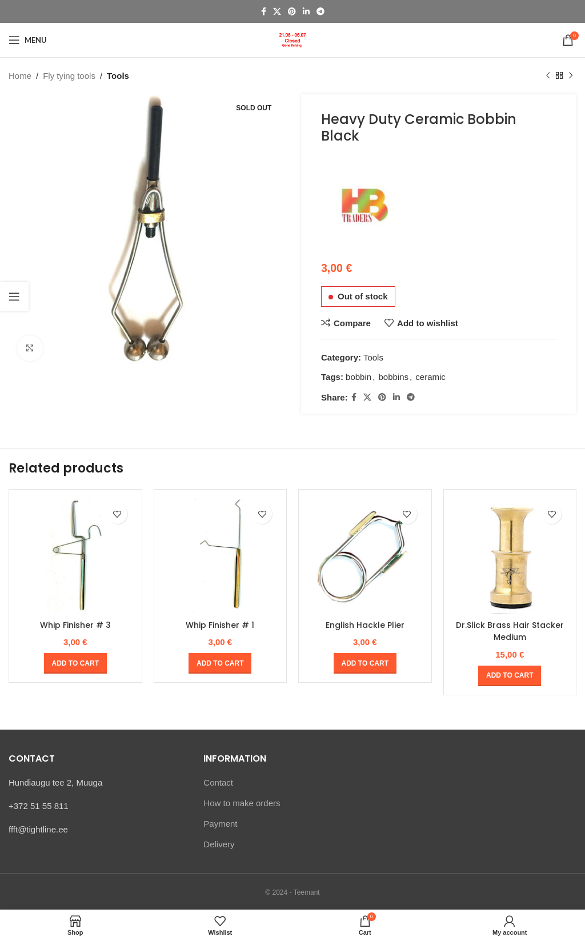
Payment (220, 823)
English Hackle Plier (365, 625)
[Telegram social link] (320, 11)
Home (20, 76)
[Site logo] (292, 39)
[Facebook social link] (264, 11)
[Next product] (570, 76)
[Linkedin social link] (306, 11)
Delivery (218, 843)
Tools (118, 76)
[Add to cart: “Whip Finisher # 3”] (75, 663)
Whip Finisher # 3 (75, 625)
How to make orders (241, 802)
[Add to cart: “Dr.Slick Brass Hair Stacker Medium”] (509, 675)
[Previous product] (548, 76)
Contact (218, 782)
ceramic (430, 377)
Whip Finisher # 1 (220, 625)
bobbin (358, 377)
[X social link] (277, 11)
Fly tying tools (69, 76)
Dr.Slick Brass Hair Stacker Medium (509, 631)
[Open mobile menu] (28, 40)
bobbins (393, 377)
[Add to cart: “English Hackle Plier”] (365, 663)
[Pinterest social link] (292, 11)
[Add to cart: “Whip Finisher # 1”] (220, 663)
